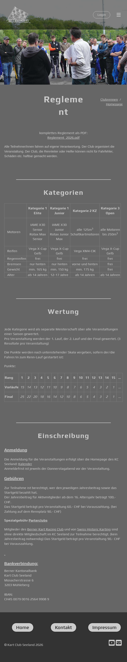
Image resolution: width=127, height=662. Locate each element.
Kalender (25, 464)
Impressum (104, 627)
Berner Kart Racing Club (45, 529)
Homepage (114, 104)
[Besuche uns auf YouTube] (112, 643)
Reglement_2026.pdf (63, 138)
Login (101, 15)
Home (22, 627)
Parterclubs (38, 520)
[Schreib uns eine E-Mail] (119, 643)
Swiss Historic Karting (94, 529)
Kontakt (63, 627)
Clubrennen (109, 100)
